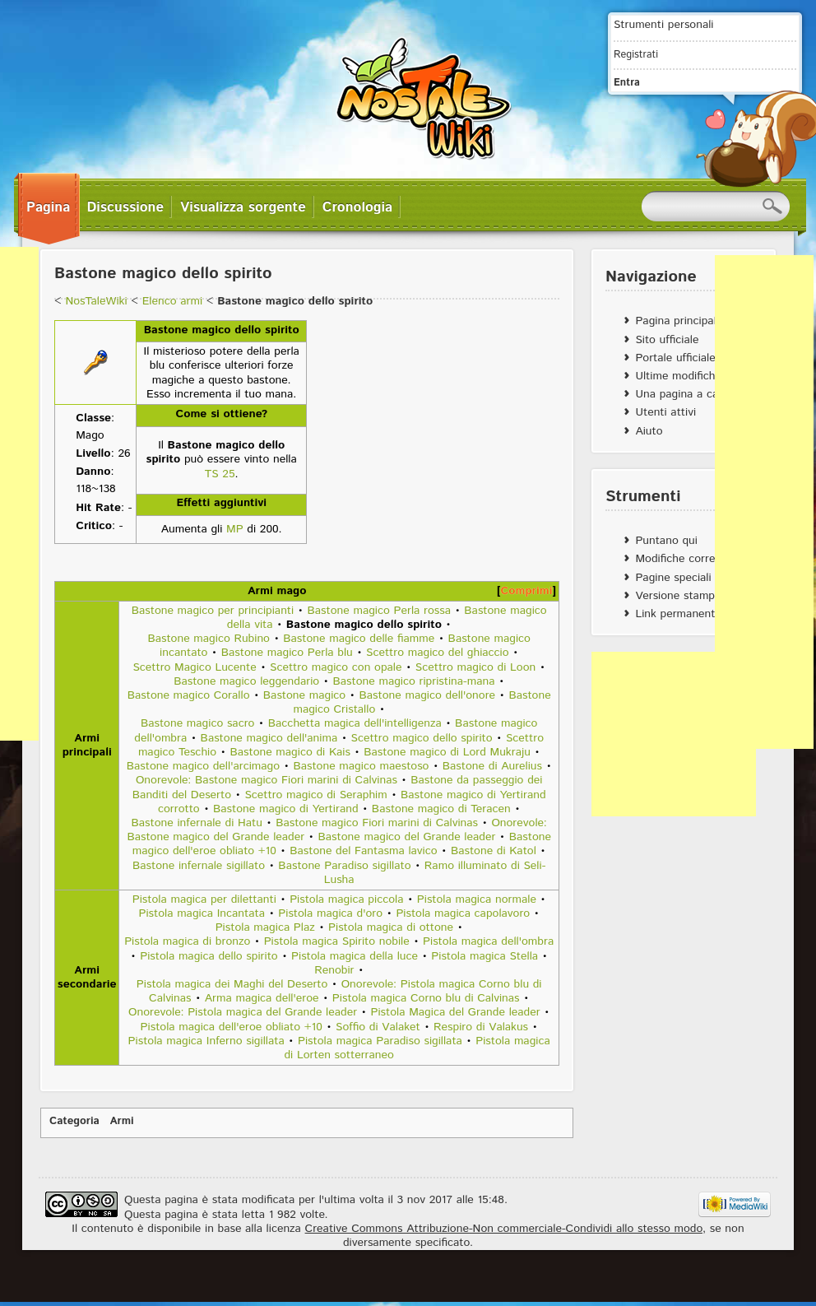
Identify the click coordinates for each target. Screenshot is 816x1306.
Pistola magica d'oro (330, 913)
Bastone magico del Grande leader (407, 837)
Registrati (636, 54)
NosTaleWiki (96, 301)
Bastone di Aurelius (492, 766)
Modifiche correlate (684, 559)
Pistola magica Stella (484, 956)
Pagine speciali (673, 577)
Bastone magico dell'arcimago (203, 766)
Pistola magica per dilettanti (204, 899)
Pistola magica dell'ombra (488, 941)
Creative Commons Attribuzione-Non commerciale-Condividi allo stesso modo (503, 1228)
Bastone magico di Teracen (441, 809)
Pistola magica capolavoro (463, 913)
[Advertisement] (673, 734)
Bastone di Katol (493, 851)
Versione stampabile (686, 596)
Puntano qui (666, 540)
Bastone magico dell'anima (269, 738)
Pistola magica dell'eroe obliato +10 (231, 1027)
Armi (122, 1121)
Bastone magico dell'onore (427, 695)
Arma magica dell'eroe (262, 998)
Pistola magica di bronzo (187, 941)
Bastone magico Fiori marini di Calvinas (377, 823)
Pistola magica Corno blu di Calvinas (426, 998)
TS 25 (220, 474)
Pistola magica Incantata (201, 913)
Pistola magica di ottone (390, 927)
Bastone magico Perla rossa (379, 610)
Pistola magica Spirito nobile (337, 941)
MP (234, 529)
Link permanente (678, 614)
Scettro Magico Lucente (194, 667)
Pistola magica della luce (354, 956)
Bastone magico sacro (198, 723)
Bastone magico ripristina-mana (414, 681)
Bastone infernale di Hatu (197, 823)
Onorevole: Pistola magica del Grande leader (242, 1012)
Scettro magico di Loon (475, 667)
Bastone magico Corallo (189, 695)
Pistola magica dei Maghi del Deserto (232, 984)
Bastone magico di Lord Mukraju (447, 752)
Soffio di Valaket (378, 1027)
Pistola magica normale (476, 899)
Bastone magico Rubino (208, 638)
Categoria (74, 1121)
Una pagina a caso (682, 394)
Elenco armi (172, 301)
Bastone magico (304, 695)
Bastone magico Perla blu (287, 652)
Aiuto (648, 431)
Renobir (334, 970)
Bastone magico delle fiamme (358, 638)
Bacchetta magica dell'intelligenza (355, 723)
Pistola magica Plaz (265, 927)
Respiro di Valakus (481, 1027)
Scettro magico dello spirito (422, 738)
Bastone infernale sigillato (198, 865)
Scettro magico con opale (335, 667)
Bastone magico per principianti (213, 610)
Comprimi (527, 591)
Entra (627, 82)
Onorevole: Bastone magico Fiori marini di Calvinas (266, 780)
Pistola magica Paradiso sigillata (380, 1041)
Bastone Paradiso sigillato (344, 865)
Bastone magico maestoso (361, 766)
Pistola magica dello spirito (209, 956)
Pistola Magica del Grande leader (455, 1012)
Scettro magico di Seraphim (315, 795)
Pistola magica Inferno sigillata (206, 1041)
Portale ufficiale (675, 358)
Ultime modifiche (678, 376)
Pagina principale (678, 321)
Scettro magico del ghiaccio (437, 652)
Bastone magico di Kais (290, 752)
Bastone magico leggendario (246, 681)
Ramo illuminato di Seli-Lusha (435, 872)
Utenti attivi (665, 412)
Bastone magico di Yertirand (285, 809)
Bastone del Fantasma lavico (363, 851)
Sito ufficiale (666, 340)
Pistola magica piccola (346, 899)
